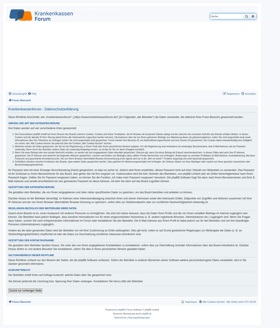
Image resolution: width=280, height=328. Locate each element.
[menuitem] (32, 93)
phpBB (120, 310)
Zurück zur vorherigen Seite (25, 290)
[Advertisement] (132, 57)
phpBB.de (146, 314)
